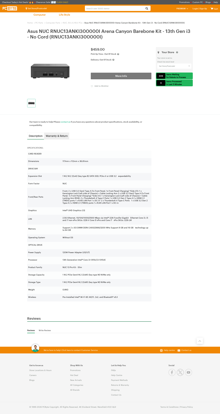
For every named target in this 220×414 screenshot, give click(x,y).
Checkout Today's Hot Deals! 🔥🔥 (18, 2)
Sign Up (203, 8)
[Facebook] (173, 375)
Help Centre (116, 375)
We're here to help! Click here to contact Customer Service (71, 350)
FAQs (113, 370)
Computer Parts (53, 23)
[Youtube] (189, 375)
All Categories (76, 385)
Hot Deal (74, 375)
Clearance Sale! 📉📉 (46, 2)
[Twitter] (181, 375)
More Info (121, 75)
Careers (32, 375)
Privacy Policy (186, 407)
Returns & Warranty (120, 385)
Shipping (115, 390)
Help (216, 2)
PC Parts (39, 23)
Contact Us (116, 395)
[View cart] (211, 8)
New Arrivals (76, 380)
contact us (65, 122)
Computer (40, 14)
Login (195, 8)
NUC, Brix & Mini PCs (72, 23)
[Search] (146, 9)
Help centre (169, 350)
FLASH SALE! (62, 2)
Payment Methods (119, 380)
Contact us (186, 350)
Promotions (184, 2)
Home (30, 23)
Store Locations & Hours (40, 370)
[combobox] (117, 8)
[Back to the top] (200, 341)
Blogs (208, 2)
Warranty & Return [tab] (57, 135)
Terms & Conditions (169, 407)
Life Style (64, 14)
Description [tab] (36, 135)
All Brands (75, 390)
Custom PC (197, 2)
